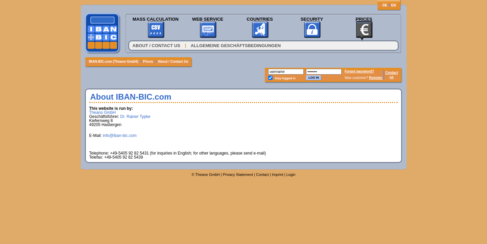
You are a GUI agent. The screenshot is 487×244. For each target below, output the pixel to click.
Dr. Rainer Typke (135, 116)
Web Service (207, 19)
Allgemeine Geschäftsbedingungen (236, 45)
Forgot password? (359, 71)
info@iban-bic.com (120, 135)
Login (290, 174)
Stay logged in (285, 78)
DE (384, 5)
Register (375, 78)
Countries (260, 19)
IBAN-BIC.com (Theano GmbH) (113, 61)
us (392, 77)
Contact (391, 73)
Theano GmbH (102, 112)
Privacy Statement (238, 174)
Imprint (277, 174)
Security (312, 19)
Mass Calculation (156, 19)
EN (393, 5)
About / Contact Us (156, 45)
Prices (363, 19)
